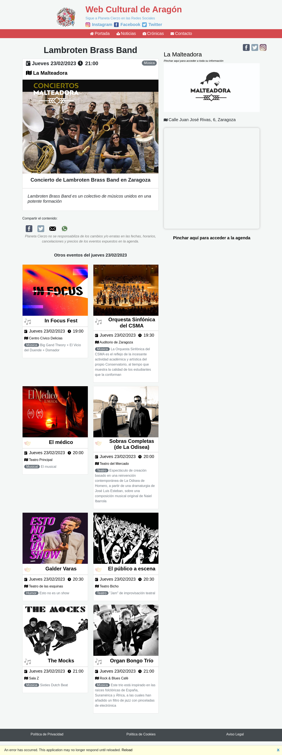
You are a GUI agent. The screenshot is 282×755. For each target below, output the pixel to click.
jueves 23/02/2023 (54, 63)
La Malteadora (50, 73)
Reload (127, 750)
